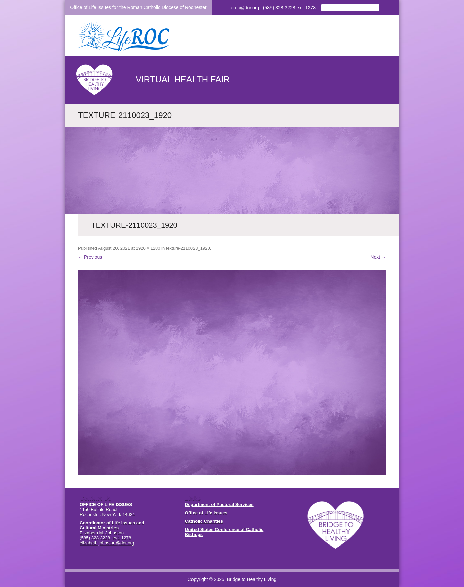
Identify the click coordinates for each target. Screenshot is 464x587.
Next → (378, 257)
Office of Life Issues (206, 512)
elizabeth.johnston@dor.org (107, 543)
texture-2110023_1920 (188, 248)
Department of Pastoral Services (219, 504)
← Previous (90, 257)
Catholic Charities (204, 521)
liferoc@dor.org (243, 7)
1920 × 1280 (148, 248)
